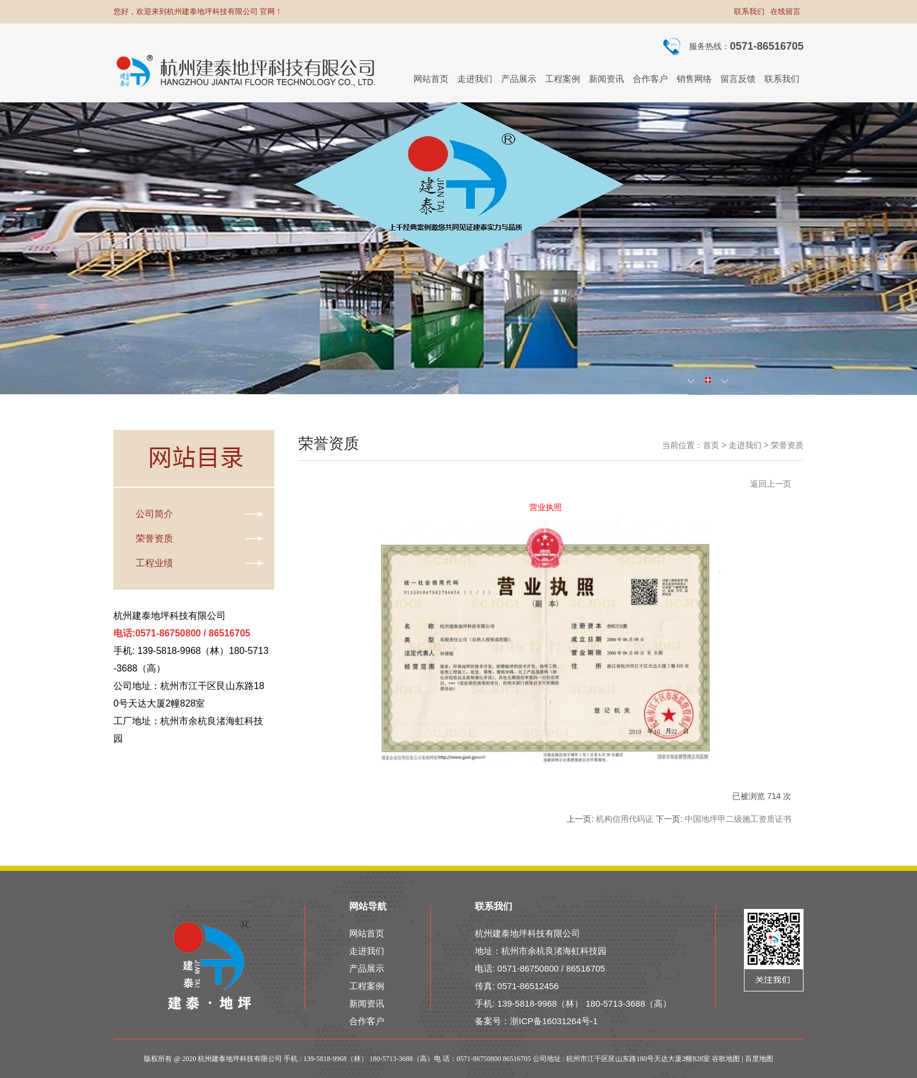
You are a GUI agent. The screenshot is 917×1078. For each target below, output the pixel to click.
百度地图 (759, 1059)
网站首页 (366, 933)
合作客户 (366, 1021)
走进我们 (745, 445)
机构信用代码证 (624, 819)
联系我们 (749, 11)
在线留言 (785, 11)
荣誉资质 (787, 445)
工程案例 (366, 986)
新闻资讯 (366, 1003)
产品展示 (366, 968)
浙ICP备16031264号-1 (554, 1021)
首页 (711, 445)
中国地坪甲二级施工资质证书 (738, 819)
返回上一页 (770, 483)
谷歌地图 (726, 1059)
